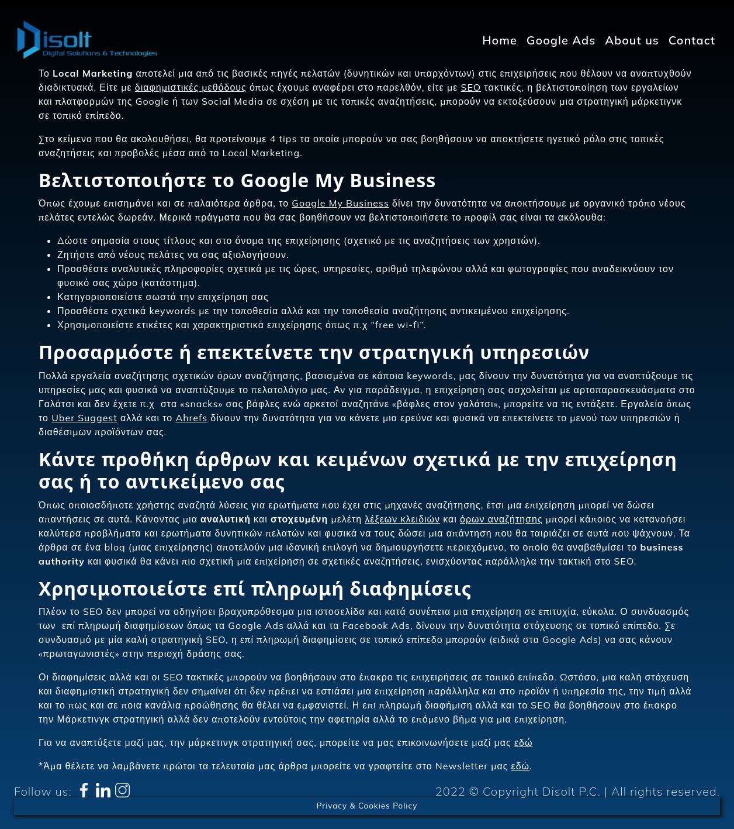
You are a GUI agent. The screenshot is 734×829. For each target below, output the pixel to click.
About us (632, 40)
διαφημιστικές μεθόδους (191, 87)
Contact (692, 40)
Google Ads (561, 40)
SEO (471, 87)
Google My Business (340, 203)
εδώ (523, 742)
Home (499, 40)
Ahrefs (191, 418)
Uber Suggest (84, 418)
